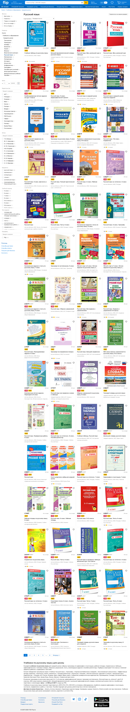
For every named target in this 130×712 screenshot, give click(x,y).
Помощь (23, 698)
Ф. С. (9, 141)
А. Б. (9, 153)
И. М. (10, 146)
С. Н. (9, 163)
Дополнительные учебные (12, 74)
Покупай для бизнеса (47, 6)
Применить (18, 83)
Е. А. (9, 143)
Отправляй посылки (18, 6)
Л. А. (9, 151)
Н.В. (8, 148)
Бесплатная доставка (92, 6)
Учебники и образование (13, 10)
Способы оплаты (6, 248)
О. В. (8, 158)
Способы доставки (7, 246)
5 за (8, 128)
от (5, 83)
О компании (42, 698)
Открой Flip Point (62, 6)
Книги (3, 10)
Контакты (4, 253)
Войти (93, 2)
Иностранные (11, 71)
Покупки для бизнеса (8, 250)
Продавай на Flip (32, 6)
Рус (106, 2)
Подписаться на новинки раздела (118, 14)
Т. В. (8, 139)
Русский (9, 55)
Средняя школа (26, 10)
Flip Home (112, 6)
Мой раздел (94, 3)
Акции (104, 6)
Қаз (102, 2)
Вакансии (41, 702)
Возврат (23, 702)
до (12, 83)
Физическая (11, 53)
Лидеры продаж (123, 6)
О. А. (8, 156)
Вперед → (56, 655)
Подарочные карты (77, 6)
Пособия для (12, 69)
